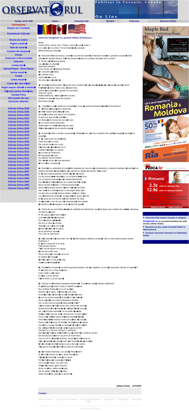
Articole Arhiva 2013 (18, 151)
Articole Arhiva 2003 (18, 185)
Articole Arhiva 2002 (18, 188)
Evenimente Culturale (18, 33)
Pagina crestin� (18, 43)
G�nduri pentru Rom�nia (18, 91)
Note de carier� (18, 47)
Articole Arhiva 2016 (18, 141)
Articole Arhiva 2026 (18, 108)
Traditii (18, 76)
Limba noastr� (19, 79)
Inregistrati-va (150, 221)
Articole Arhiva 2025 (18, 112)
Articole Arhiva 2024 (18, 115)
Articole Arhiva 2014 (18, 148)
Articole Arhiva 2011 (18, 158)
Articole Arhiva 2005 (18, 178)
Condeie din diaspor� (18, 51)
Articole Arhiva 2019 (18, 131)
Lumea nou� (19, 65)
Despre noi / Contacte (18, 28)
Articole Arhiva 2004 (18, 181)
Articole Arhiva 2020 (18, 128)
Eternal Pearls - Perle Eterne (18, 68)
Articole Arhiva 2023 (18, 118)
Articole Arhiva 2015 (18, 145)
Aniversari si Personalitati (18, 58)
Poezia (18, 55)
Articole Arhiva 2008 (18, 168)
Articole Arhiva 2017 (18, 138)
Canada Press (18, 95)
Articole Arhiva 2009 (18, 165)
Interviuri (18, 61)
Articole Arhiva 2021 (18, 125)
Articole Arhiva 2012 (18, 155)
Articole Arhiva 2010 (18, 161)
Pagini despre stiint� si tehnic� (18, 87)
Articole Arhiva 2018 (18, 135)
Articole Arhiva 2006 (18, 175)
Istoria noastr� (19, 72)
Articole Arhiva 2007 (18, 171)
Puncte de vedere (18, 40)
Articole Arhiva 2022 (18, 121)
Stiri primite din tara (18, 98)
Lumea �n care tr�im (18, 83)
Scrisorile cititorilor (18, 101)
